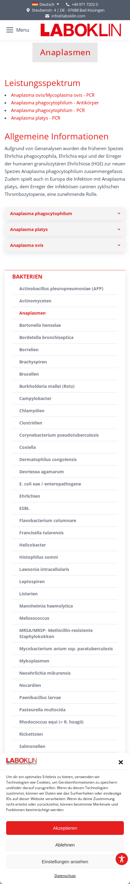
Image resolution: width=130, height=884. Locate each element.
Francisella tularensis (41, 533)
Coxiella (27, 447)
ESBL (24, 508)
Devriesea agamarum (41, 471)
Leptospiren (32, 581)
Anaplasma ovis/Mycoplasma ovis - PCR (53, 95)
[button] (121, 762)
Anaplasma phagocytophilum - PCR (48, 110)
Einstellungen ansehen (65, 861)
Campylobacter (35, 398)
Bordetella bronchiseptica (46, 337)
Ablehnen (65, 844)
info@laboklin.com (65, 16)
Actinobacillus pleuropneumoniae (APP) (61, 288)
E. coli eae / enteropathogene (50, 484)
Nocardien (30, 685)
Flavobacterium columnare (47, 520)
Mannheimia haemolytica (46, 606)
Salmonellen (32, 746)
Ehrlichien (29, 496)
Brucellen (29, 374)
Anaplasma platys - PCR (35, 118)
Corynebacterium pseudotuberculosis (59, 435)
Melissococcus (34, 618)
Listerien (28, 594)
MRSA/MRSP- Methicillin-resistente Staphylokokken (56, 633)
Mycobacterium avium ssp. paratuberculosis (66, 648)
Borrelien (29, 349)
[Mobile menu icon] (18, 30)
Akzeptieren (65, 828)
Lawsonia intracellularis (44, 569)
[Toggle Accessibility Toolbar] (121, 859)
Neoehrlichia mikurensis (45, 673)
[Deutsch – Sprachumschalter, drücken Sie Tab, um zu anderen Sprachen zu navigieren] (45, 4)
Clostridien (30, 423)
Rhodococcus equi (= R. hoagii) (51, 722)
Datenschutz (65, 875)
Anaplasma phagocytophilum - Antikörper (55, 102)
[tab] (65, 213)
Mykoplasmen (34, 661)
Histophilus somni (38, 557)
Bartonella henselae (40, 325)
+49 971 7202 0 (85, 4)
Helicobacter (32, 545)
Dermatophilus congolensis (48, 459)
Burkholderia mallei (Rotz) (47, 386)
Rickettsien (31, 734)
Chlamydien (31, 410)
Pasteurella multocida (42, 710)
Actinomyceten (35, 301)
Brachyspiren (33, 362)
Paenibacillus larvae (40, 697)
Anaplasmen (32, 313)
